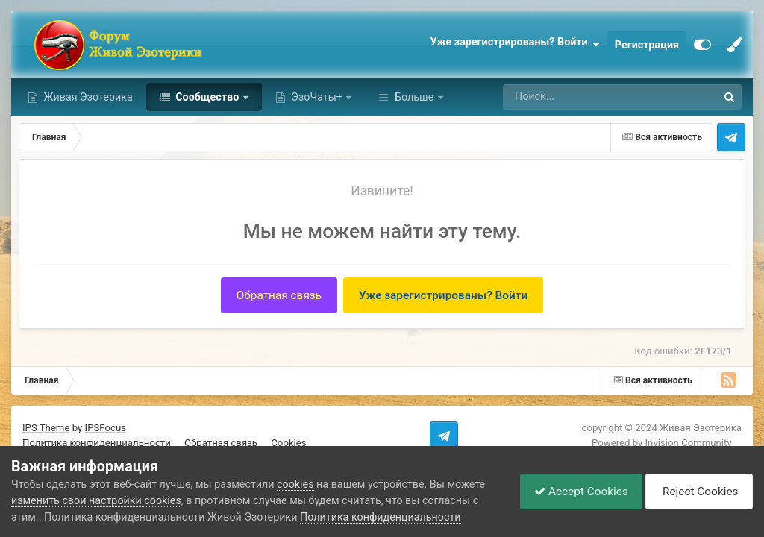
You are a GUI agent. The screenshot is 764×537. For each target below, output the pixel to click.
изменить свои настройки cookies (96, 500)
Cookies (288, 442)
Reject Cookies (697, 491)
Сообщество (207, 97)
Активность (424, 97)
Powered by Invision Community (662, 442)
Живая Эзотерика (87, 97)
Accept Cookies (577, 491)
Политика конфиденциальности (96, 442)
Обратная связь (279, 295)
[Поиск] (580, 97)
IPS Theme (45, 427)
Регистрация (647, 45)
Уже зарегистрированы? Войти (514, 45)
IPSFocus (105, 427)
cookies (295, 484)
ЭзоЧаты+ (317, 97)
